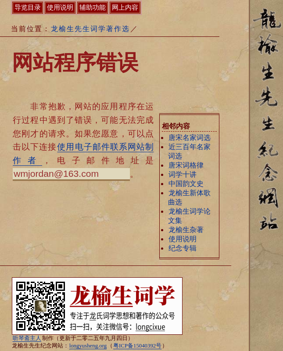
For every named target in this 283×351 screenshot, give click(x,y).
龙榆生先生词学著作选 (90, 28)
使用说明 (182, 239)
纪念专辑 (182, 248)
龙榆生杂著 (186, 229)
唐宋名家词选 (189, 137)
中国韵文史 (186, 183)
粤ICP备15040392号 (137, 346)
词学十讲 (182, 174)
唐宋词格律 (186, 165)
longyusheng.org (88, 346)
